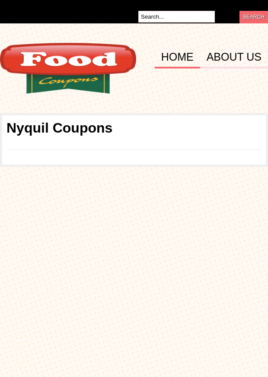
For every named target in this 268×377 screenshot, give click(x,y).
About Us (234, 57)
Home (177, 57)
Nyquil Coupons (59, 128)
